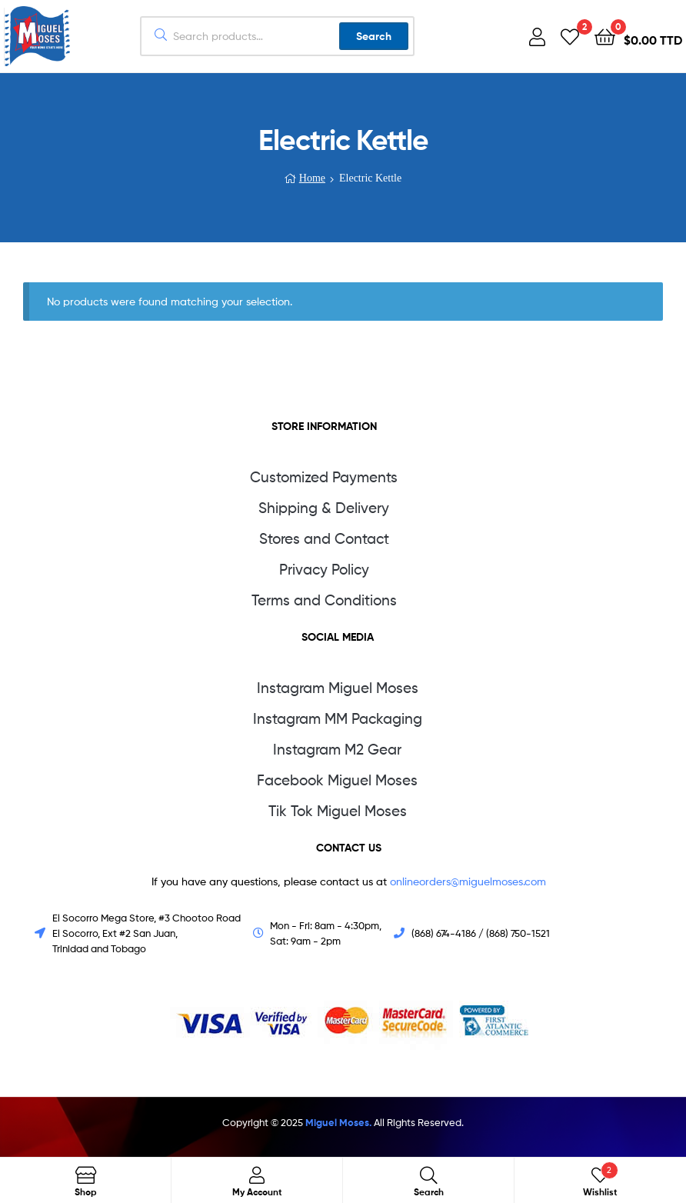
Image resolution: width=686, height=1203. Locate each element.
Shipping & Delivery (323, 508)
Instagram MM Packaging (337, 719)
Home (312, 178)
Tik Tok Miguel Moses (337, 811)
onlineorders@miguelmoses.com (466, 881)
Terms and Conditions (324, 600)
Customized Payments (324, 477)
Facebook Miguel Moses (337, 780)
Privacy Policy (324, 569)
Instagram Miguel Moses (337, 688)
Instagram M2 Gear (337, 749)
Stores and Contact (324, 539)
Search (373, 36)
